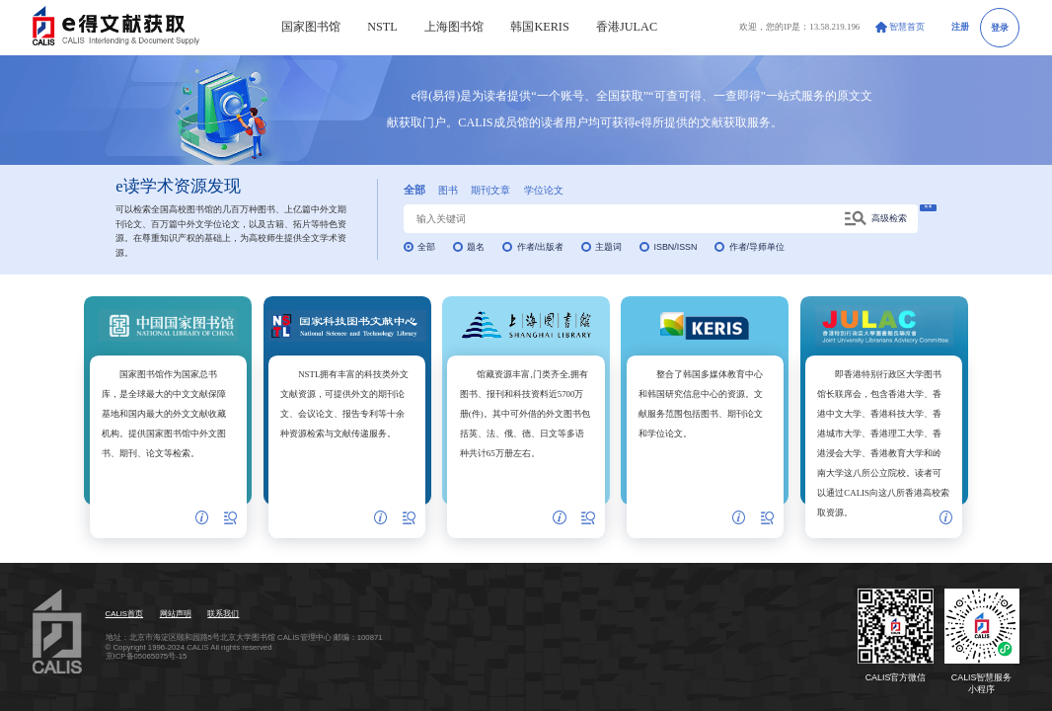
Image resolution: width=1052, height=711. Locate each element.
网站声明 (175, 613)
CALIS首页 (124, 613)
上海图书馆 (454, 27)
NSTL (382, 27)
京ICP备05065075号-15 (147, 656)
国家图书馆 (310, 27)
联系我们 (223, 613)
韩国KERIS (539, 27)
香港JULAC (626, 27)
